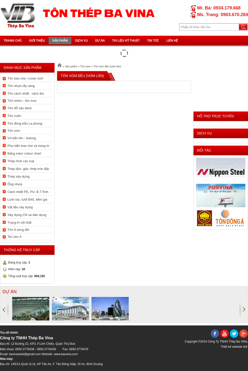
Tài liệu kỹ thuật (126, 40)
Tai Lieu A (14, 236)
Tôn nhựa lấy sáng (21, 86)
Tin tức (153, 40)
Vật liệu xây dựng (20, 207)
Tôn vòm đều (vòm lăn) (107, 66)
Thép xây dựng (18, 176)
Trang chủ (13, 40)
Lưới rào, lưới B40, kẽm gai (27, 199)
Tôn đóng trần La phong (24, 123)
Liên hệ (172, 40)
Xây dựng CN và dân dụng (26, 215)
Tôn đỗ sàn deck (19, 108)
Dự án (100, 40)
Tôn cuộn (14, 116)
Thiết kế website (231, 346)
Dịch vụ (81, 40)
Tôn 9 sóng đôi (18, 230)
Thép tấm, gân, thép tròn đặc (28, 169)
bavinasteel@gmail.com (25, 354)
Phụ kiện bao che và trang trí (28, 146)
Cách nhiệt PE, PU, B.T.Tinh (27, 192)
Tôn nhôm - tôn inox (21, 101)
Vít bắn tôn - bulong (21, 138)
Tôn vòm (13, 130)
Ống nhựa (14, 184)
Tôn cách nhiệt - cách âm (25, 93)
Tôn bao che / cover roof (25, 78)
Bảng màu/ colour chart (24, 153)
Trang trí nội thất (19, 222)
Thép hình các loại (20, 161)
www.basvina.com (66, 354)
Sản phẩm (60, 40)
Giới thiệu (37, 40)
